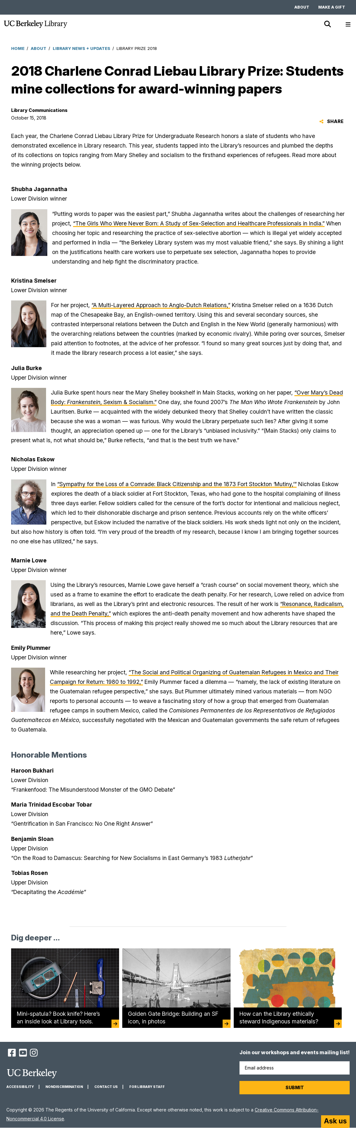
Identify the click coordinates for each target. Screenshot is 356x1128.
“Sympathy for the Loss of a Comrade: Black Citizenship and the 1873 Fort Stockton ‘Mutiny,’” (177, 484)
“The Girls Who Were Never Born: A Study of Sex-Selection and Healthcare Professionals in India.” (199, 223)
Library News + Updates (81, 48)
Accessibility (20, 1087)
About (301, 7)
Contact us (106, 1087)
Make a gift (331, 7)
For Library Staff (147, 1087)
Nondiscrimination (64, 1087)
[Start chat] (335, 1121)
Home (17, 48)
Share (331, 121)
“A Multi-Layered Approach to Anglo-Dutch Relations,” (160, 305)
